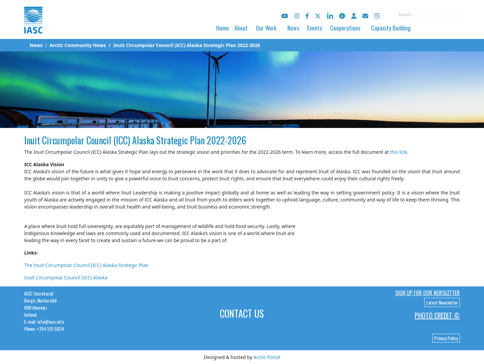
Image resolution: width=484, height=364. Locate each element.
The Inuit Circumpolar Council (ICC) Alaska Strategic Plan (86, 265)
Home (222, 28)
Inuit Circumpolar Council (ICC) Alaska (66, 277)
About (241, 28)
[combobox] (427, 14)
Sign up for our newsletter (427, 293)
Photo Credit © (437, 315)
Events (314, 28)
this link (398, 152)
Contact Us (242, 313)
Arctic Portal (266, 357)
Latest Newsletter (442, 302)
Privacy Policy (446, 338)
